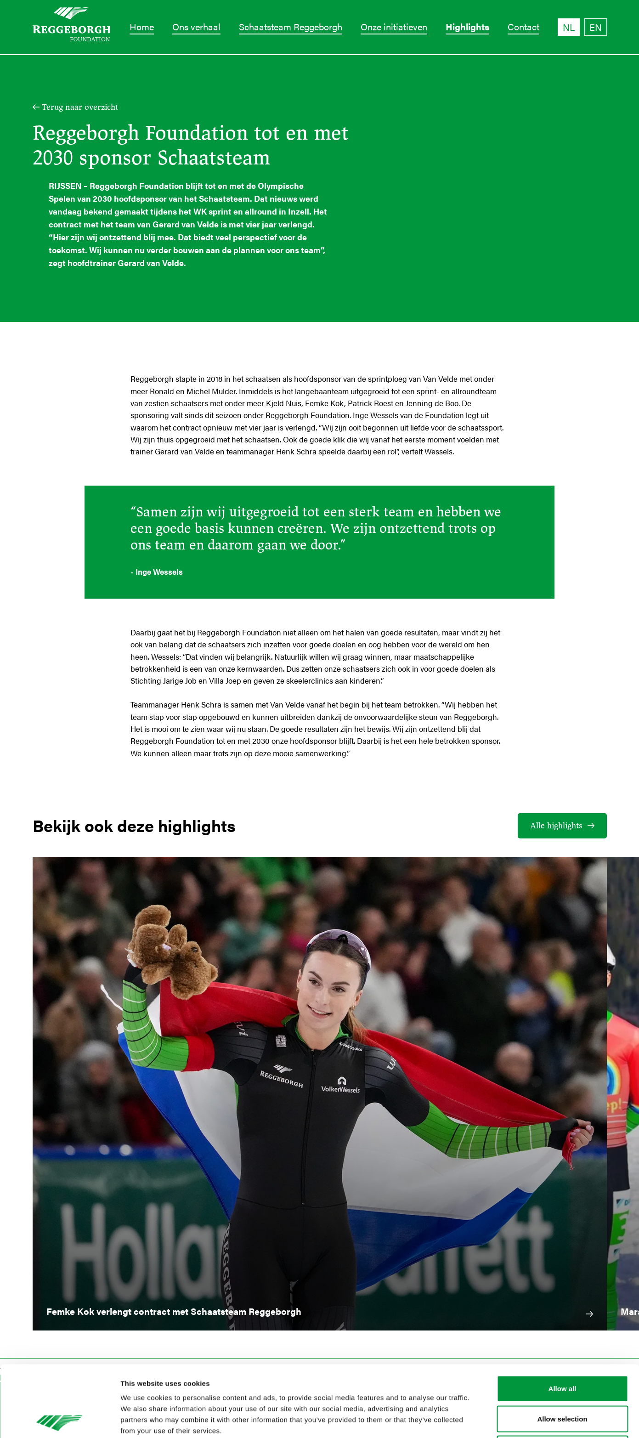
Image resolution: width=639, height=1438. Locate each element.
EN (595, 27)
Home (142, 26)
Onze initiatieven (394, 26)
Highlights (467, 26)
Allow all (563, 1317)
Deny (562, 1377)
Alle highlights (556, 826)
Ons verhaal (196, 26)
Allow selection (562, 1348)
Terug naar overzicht (80, 107)
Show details (482, 1420)
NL (569, 27)
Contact (523, 26)
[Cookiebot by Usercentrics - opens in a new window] (59, 1420)
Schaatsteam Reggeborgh (290, 26)
